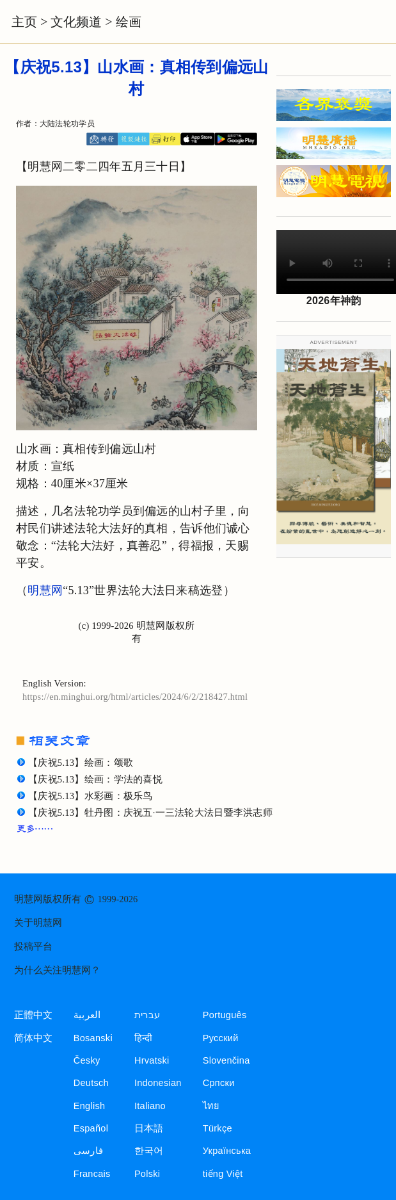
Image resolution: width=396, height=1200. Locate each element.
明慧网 (45, 590)
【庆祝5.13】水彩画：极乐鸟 (90, 796)
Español (91, 1128)
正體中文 (33, 1015)
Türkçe (217, 1128)
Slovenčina (226, 1060)
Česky (87, 1060)
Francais (92, 1174)
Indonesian (158, 1083)
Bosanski (93, 1038)
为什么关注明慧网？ (57, 970)
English (90, 1106)
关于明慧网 (38, 923)
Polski (147, 1174)
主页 (24, 22)
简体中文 (33, 1038)
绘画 (128, 22)
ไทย (211, 1106)
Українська (227, 1151)
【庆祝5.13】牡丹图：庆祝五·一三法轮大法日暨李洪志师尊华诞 (165, 812)
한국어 (149, 1151)
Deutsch (91, 1083)
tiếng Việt (223, 1174)
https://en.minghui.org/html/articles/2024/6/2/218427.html (135, 697)
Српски (219, 1083)
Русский (221, 1038)
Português (225, 1015)
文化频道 (76, 22)
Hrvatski (152, 1060)
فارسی (88, 1151)
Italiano (150, 1106)
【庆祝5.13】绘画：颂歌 (80, 763)
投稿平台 (33, 946)
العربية (87, 1015)
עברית (147, 1015)
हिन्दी (143, 1038)
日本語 (149, 1128)
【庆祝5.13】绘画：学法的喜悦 (95, 779)
